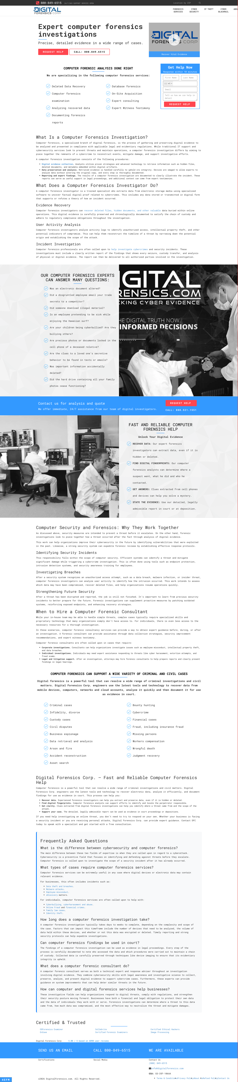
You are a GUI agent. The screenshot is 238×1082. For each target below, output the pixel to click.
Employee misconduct (57, 892)
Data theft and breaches (59, 886)
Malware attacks (54, 889)
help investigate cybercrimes (129, 249)
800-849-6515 (48, 3)
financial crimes (75, 907)
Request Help (53, 51)
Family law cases (55, 910)
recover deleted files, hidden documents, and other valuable (122, 210)
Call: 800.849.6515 (89, 51)
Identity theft (54, 913)
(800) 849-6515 (158, 1063)
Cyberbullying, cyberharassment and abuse (69, 904)
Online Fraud (53, 907)
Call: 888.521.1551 (181, 409)
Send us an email (55, 1050)
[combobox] (168, 83)
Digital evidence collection (57, 164)
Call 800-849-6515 (111, 1050)
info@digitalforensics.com (167, 1068)
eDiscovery (52, 895)
